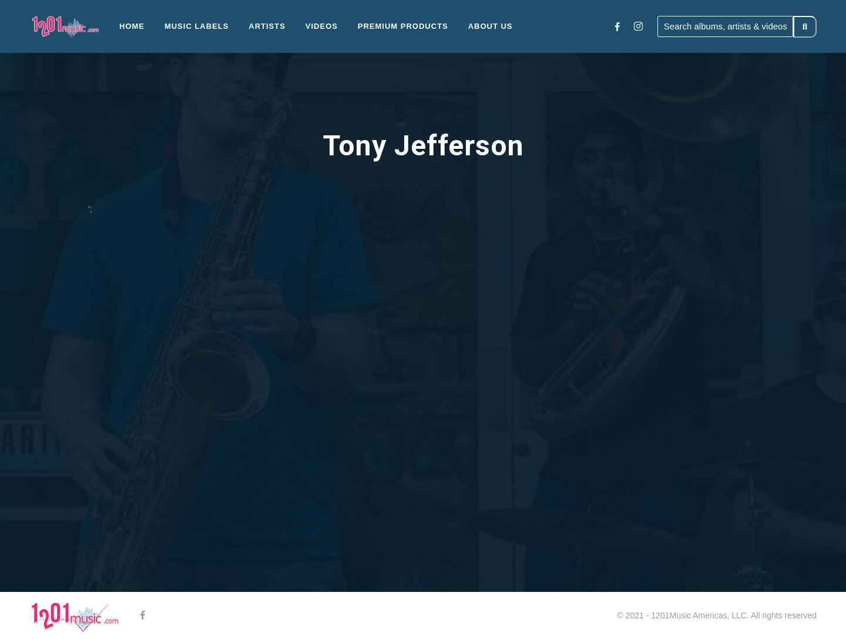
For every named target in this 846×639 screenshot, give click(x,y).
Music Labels (196, 26)
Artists (267, 26)
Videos (322, 26)
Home (132, 26)
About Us (490, 26)
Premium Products (403, 26)
